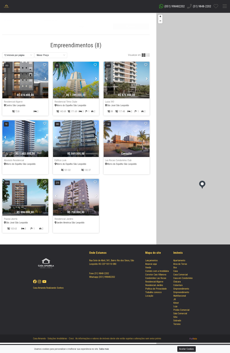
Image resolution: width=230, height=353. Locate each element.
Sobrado (177, 322)
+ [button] (160, 18)
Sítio (175, 318)
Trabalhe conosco (153, 293)
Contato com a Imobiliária (157, 272)
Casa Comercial (180, 276)
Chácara (177, 283)
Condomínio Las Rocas (155, 279)
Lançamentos (151, 262)
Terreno (177, 325)
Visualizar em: (134, 56)
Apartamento (179, 262)
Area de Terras (180, 265)
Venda (8, 21)
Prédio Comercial (181, 311)
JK (174, 300)
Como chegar (96, 269)
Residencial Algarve (154, 283)
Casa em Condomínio (183, 279)
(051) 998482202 (174, 7)
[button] (57, 21)
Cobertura (177, 286)
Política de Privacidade (156, 290)
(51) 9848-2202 (202, 7)
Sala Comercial (180, 315)
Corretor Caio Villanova (155, 276)
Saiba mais (104, 349)
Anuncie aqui (151, 265)
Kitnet (176, 304)
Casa (175, 272)
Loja (175, 307)
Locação (149, 297)
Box (175, 269)
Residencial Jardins (154, 286)
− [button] (160, 22)
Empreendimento (181, 290)
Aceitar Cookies (186, 349)
